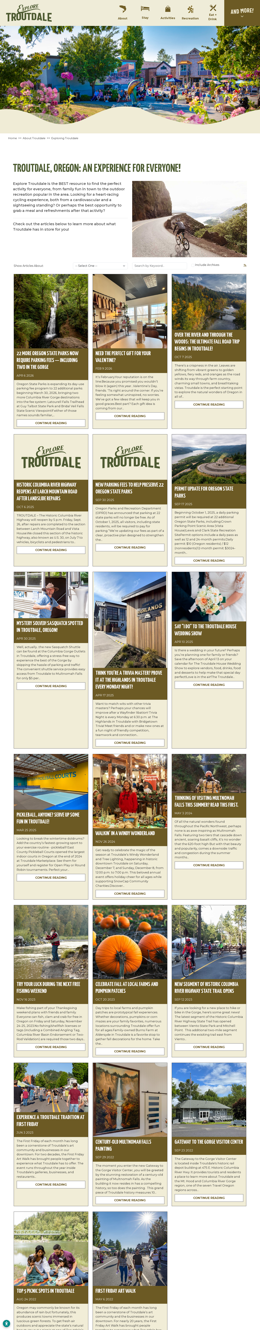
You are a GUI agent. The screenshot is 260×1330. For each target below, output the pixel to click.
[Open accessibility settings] (6, 1323)
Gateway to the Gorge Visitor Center (209, 1142)
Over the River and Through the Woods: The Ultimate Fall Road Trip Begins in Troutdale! (207, 342)
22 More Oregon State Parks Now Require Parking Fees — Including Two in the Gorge (48, 360)
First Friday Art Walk (116, 1291)
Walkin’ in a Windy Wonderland (125, 833)
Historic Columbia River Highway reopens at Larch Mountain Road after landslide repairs (47, 492)
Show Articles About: (29, 266)
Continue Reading (51, 423)
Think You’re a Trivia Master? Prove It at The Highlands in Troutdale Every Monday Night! (129, 680)
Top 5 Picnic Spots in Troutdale (45, 1291)
